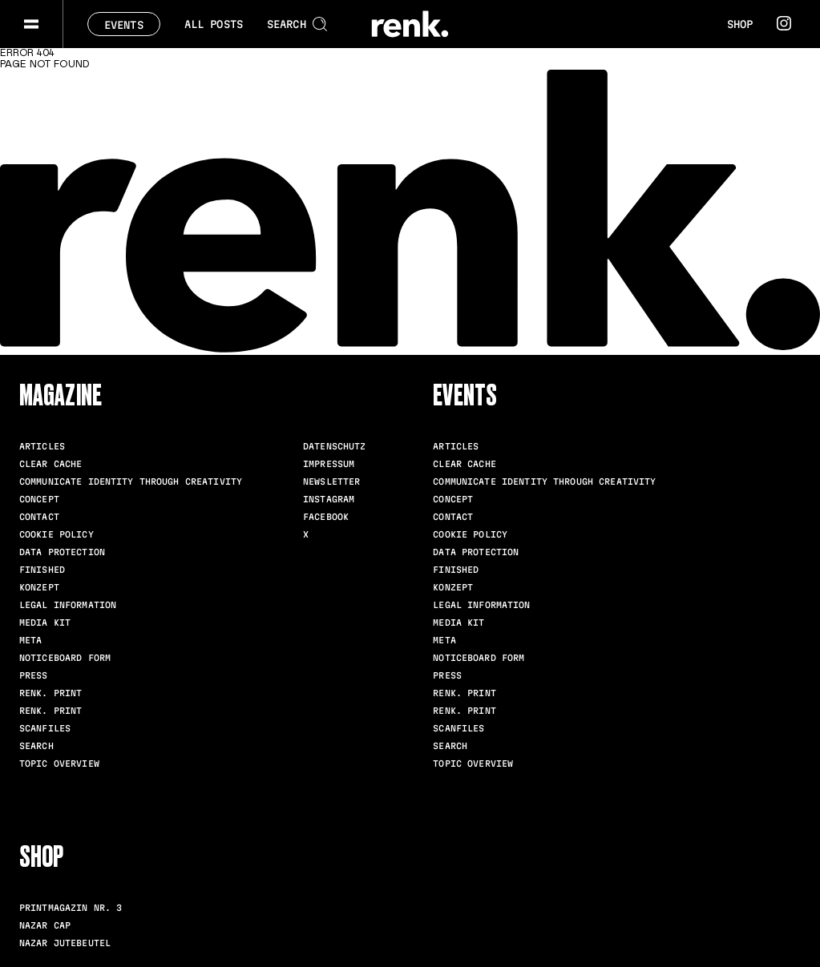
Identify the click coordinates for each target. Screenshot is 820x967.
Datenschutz (334, 446)
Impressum (328, 464)
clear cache (50, 464)
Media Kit (45, 622)
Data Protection (62, 552)
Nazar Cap (45, 925)
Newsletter (331, 481)
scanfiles (45, 728)
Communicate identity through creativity (130, 481)
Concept (39, 499)
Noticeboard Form (65, 658)
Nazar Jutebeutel (65, 943)
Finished (42, 569)
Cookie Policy (56, 534)
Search (36, 746)
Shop (740, 24)
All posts (213, 24)
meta (30, 640)
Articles (42, 446)
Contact (39, 517)
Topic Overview (59, 763)
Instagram (328, 499)
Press (33, 675)
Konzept (39, 587)
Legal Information (67, 605)
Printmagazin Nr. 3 (70, 908)
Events (123, 24)
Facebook (326, 517)
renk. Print (50, 693)
